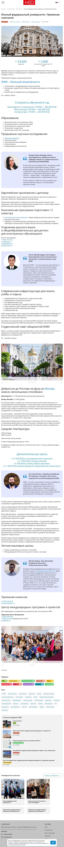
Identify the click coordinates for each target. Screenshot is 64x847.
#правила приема (15, 22)
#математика (48, 703)
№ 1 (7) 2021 (45, 22)
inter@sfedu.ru (6, 242)
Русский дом (28, 684)
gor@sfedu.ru (6, 621)
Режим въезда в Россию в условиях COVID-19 (26, 740)
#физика (33, 703)
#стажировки (24, 703)
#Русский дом (50, 707)
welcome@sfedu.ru (8, 603)
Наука (50, 681)
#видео (42, 707)
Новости (17, 684)
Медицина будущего (12, 138)
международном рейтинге (45, 571)
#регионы (5, 710)
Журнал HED (11, 9)
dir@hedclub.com (7, 837)
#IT (56, 703)
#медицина (5, 707)
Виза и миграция (28, 681)
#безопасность (6, 700)
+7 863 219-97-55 (7, 240)
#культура (32, 694)
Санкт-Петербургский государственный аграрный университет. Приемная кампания (29, 760)
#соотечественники (7, 697)
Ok (53, 842)
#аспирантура (39, 700)
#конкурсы (28, 697)
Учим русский (17, 721)
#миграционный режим (46, 697)
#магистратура (35, 22)
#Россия (24, 707)
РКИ (4, 681)
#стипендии (19, 697)
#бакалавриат (26, 22)
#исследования (6, 703)
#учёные (15, 703)
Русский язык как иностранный (16, 217)
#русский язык (12, 694)
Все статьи (48, 824)
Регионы (39, 684)
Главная (3, 9)
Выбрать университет (52, 775)
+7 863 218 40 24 (7, 601)
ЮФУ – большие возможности (20, 82)
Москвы (50, 388)
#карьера (56, 700)
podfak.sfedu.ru (6, 246)
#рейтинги (48, 700)
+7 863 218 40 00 (7, 619)
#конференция (15, 707)
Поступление (14, 681)
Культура (49, 684)
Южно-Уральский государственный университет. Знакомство (32, 731)
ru (57, 2)
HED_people (6, 684)
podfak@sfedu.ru (7, 244)
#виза (35, 697)
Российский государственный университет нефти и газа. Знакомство (34, 750)
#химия (40, 703)
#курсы (39, 694)
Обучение (19, 9)
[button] (2, 382)
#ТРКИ (4, 694)
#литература (22, 694)
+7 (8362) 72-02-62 (7, 834)
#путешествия (33, 707)
